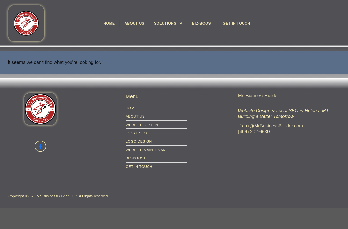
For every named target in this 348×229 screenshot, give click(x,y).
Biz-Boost (202, 23)
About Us (134, 23)
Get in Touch (236, 23)
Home (109, 23)
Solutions (168, 23)
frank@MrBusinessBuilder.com (271, 125)
